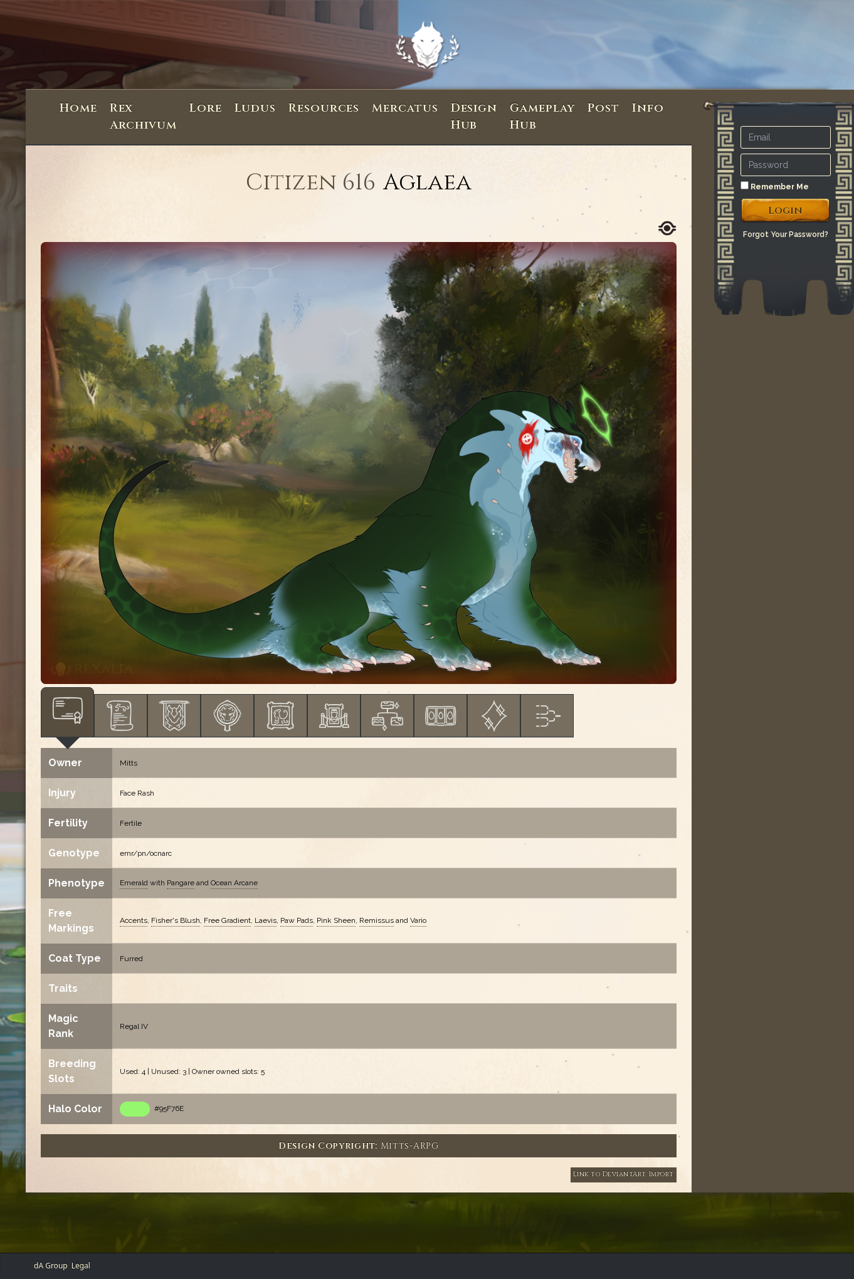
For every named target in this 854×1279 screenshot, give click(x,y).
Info (648, 108)
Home (78, 108)
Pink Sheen (336, 920)
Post (603, 108)
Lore (205, 108)
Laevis (266, 920)
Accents (133, 920)
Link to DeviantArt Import (623, 1174)
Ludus (256, 108)
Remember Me (775, 186)
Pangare (180, 882)
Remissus (376, 920)
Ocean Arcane (234, 882)
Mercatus (405, 108)
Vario (418, 920)
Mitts (128, 763)
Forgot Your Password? (785, 234)
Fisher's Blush (175, 920)
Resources (323, 108)
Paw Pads (296, 920)
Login (785, 211)
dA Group (51, 1265)
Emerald (134, 882)
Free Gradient (227, 920)
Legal (80, 1265)
